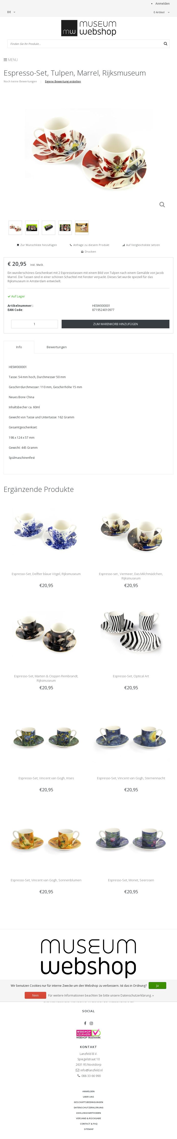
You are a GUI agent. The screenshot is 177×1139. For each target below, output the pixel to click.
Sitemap (88, 1129)
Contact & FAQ (88, 1123)
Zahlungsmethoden (88, 1112)
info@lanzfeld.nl (91, 1070)
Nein (35, 995)
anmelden (88, 1091)
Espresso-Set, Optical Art (131, 676)
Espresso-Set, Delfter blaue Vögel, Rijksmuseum (46, 574)
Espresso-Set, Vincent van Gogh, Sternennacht (131, 778)
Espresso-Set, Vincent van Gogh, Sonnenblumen (46, 880)
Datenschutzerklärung (88, 1107)
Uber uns (88, 1096)
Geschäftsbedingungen (88, 1102)
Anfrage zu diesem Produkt (91, 245)
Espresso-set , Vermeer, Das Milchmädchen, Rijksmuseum (131, 576)
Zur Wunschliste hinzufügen (38, 245)
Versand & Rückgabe (88, 1118)
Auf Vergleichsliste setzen (143, 245)
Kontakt (88, 1047)
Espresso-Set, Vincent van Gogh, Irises (46, 778)
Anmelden (162, 3)
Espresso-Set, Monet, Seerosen (131, 880)
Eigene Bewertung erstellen (63, 81)
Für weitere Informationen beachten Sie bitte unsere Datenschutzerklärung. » (101, 995)
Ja (157, 986)
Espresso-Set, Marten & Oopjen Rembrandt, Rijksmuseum (46, 678)
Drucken (90, 251)
